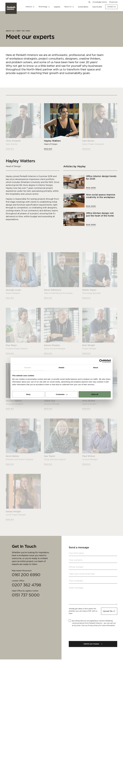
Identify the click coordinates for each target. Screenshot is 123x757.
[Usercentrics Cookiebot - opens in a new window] (101, 361)
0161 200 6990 (26, 575)
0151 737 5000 (25, 595)
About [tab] (95, 367)
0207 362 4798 (26, 585)
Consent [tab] (27, 367)
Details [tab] (61, 367)
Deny (28, 394)
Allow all (94, 394)
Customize (61, 394)
